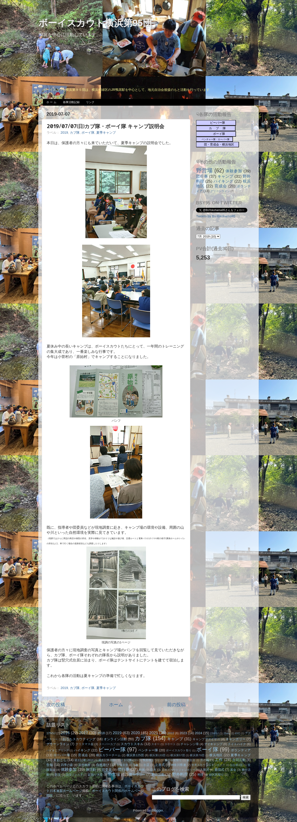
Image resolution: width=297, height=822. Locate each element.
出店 (146, 765)
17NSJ (50, 733)
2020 (135, 732)
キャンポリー (236, 739)
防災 (58, 774)
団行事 (202, 176)
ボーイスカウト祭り (178, 750)
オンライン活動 (115, 739)
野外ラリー (137, 774)
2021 (153, 732)
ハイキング (223, 181)
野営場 (204, 171)
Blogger (157, 810)
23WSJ (214, 733)
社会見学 (122, 765)
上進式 (160, 765)
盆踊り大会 (95, 774)
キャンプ (225, 176)
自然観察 (84, 765)
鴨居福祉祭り (173, 760)
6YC (237, 733)
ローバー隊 (61, 755)
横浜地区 (216, 755)
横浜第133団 (157, 755)
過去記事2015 (129, 760)
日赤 (153, 769)
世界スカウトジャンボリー (208, 765)
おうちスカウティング (79, 739)
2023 (183, 733)
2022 (171, 733)
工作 (219, 759)
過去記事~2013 (83, 760)
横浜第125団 (135, 755)
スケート (170, 744)
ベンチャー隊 (148, 750)
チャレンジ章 (190, 744)
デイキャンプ (213, 744)
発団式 (219, 769)
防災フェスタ (74, 774)
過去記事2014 (107, 760)
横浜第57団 (177, 755)
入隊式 (204, 769)
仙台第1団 (236, 765)
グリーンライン (220, 191)
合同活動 (238, 760)
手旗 (136, 765)
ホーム (116, 704)
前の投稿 (176, 704)
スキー (155, 744)
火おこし (60, 760)
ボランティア (241, 750)
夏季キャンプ (106, 132)
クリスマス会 (84, 744)
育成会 (220, 186)
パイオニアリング (57, 750)
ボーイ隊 (87, 132)
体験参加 (234, 171)
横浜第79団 (197, 755)
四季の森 (67, 765)
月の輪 (204, 760)
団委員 (107, 769)
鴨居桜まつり (151, 760)
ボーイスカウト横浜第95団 (95, 23)
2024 (198, 733)
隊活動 (91, 769)
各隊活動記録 (71, 102)
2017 (83, 732)
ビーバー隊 (112, 749)
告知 (49, 765)
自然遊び (102, 765)
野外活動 (158, 774)
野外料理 (180, 774)
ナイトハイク (237, 744)
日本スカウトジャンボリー (178, 769)
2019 (64, 132)
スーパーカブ (107, 744)
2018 (101, 733)
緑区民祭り (216, 774)
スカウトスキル (132, 744)
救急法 (191, 760)
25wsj (226, 733)
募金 (233, 769)
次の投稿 (55, 704)
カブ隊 (75, 132)
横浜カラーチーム (108, 755)
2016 (65, 732)
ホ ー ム (51, 102)
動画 (142, 769)
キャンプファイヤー (206, 739)
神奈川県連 (178, 765)
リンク (90, 102)
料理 (200, 774)
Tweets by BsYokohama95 (215, 216)
